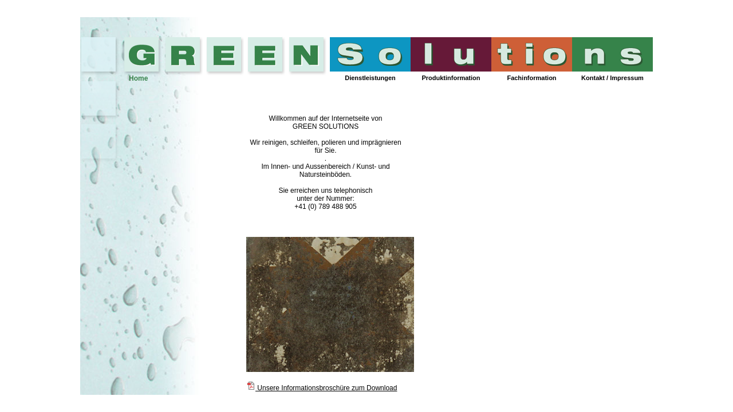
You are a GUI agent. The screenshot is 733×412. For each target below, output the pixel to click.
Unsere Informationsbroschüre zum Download (321, 388)
